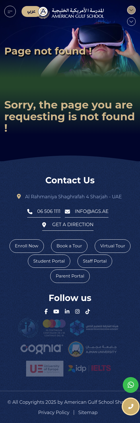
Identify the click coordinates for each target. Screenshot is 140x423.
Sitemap (88, 412)
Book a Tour (69, 246)
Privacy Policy (53, 412)
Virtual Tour (112, 246)
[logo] (70, 13)
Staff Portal (95, 261)
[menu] (10, 11)
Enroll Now (26, 246)
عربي (31, 11)
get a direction (68, 225)
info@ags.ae (87, 211)
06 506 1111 (44, 211)
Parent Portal (70, 276)
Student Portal (49, 261)
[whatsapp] (131, 385)
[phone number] (131, 406)
